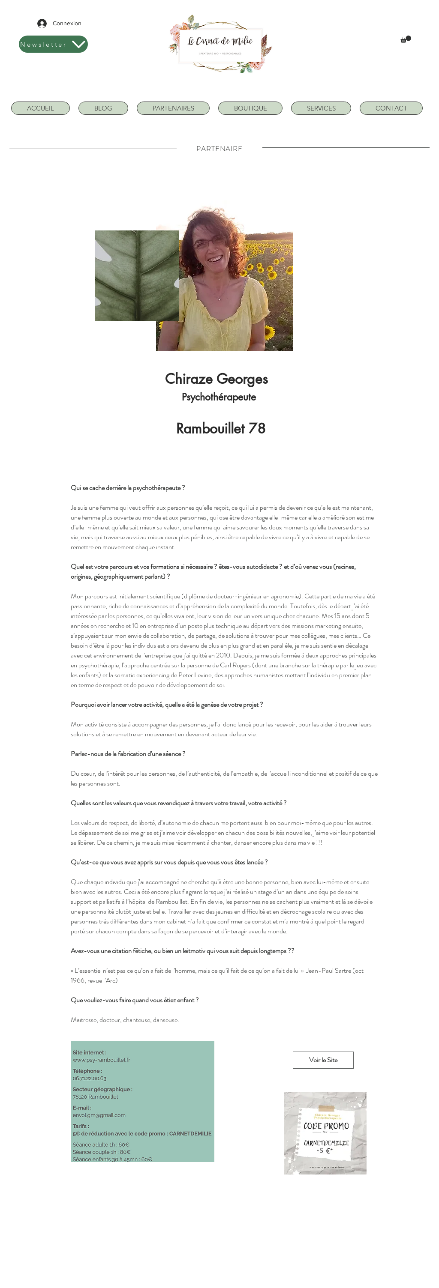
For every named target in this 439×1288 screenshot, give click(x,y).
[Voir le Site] (323, 1060)
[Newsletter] (53, 44)
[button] (405, 39)
